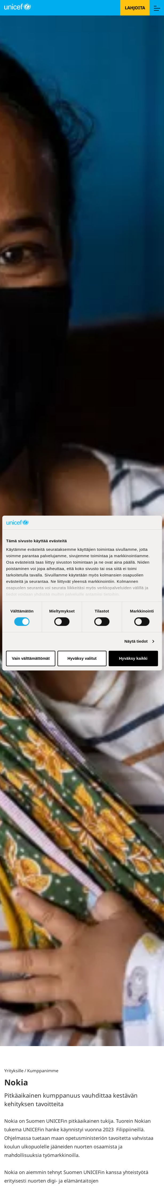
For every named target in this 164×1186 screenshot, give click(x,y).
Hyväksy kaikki (133, 658)
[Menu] (157, 7)
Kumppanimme (42, 1071)
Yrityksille (13, 1071)
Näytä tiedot (136, 641)
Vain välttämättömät (31, 658)
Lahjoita (135, 8)
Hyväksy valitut (82, 658)
